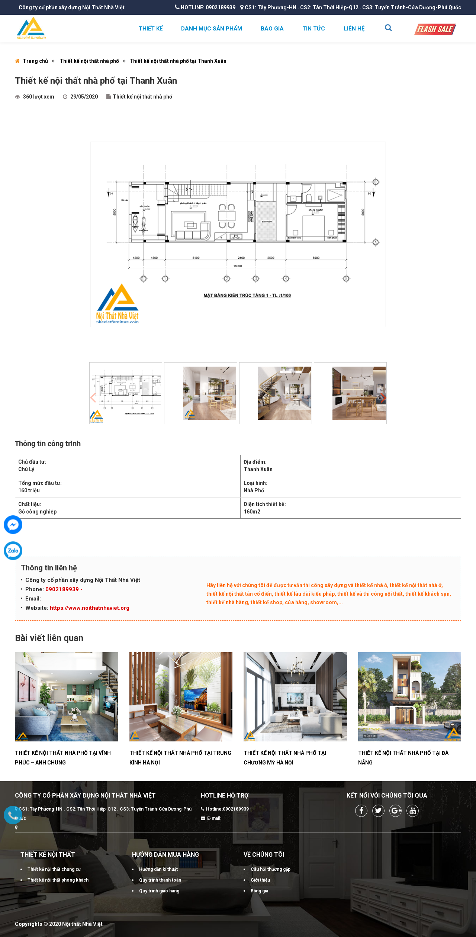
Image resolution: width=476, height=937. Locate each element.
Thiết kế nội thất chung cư (54, 869)
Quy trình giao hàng (159, 890)
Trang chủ (31, 61)
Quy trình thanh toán (160, 880)
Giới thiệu (260, 880)
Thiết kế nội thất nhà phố (89, 61)
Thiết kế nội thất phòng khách (58, 880)
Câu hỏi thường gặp (270, 869)
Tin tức (313, 28)
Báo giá (272, 28)
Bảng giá (259, 890)
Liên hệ (354, 28)
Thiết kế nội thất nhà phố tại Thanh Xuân (177, 61)
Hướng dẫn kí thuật (158, 869)
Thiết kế (151, 28)
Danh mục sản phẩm (211, 28)
